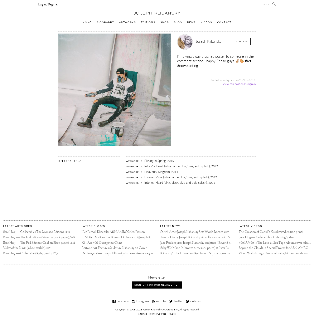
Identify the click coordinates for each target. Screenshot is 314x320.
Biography (105, 22)
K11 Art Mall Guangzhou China (102, 243)
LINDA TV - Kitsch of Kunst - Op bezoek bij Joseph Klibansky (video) (126, 237)
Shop (164, 22)
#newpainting (187, 65)
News (191, 22)
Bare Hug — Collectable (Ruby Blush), (30, 253)
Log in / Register (48, 4)
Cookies (161, 313)
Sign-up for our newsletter (157, 285)
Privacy (172, 313)
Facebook (120, 301)
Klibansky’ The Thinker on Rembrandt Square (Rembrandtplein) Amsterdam (208, 253)
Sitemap (142, 313)
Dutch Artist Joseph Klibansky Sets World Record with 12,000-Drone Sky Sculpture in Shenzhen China (224, 232)
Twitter (176, 301)
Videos (206, 22)
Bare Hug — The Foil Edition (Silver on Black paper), (39, 237)
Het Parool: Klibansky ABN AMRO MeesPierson (113, 232)
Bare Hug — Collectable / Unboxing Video (266, 237)
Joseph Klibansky (209, 41)
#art (248, 61)
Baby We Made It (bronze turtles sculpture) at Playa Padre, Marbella (202, 248)
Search (270, 4)
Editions (148, 22)
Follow (242, 41)
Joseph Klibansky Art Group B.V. (160, 309)
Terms (152, 313)
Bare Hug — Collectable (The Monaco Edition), (36, 232)
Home (87, 22)
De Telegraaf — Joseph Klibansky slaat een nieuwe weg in (117, 253)
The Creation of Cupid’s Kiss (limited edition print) (271, 232)
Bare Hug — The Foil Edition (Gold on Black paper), (39, 243)
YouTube (159, 301)
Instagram (140, 301)
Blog (178, 22)
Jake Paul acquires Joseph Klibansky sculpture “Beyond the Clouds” (202, 243)
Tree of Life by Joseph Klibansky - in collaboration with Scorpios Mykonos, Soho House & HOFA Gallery (225, 237)
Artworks (127, 22)
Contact (224, 22)
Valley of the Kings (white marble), (27, 248)
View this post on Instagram (239, 84)
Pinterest (194, 301)
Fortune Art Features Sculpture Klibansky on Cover (114, 248)
